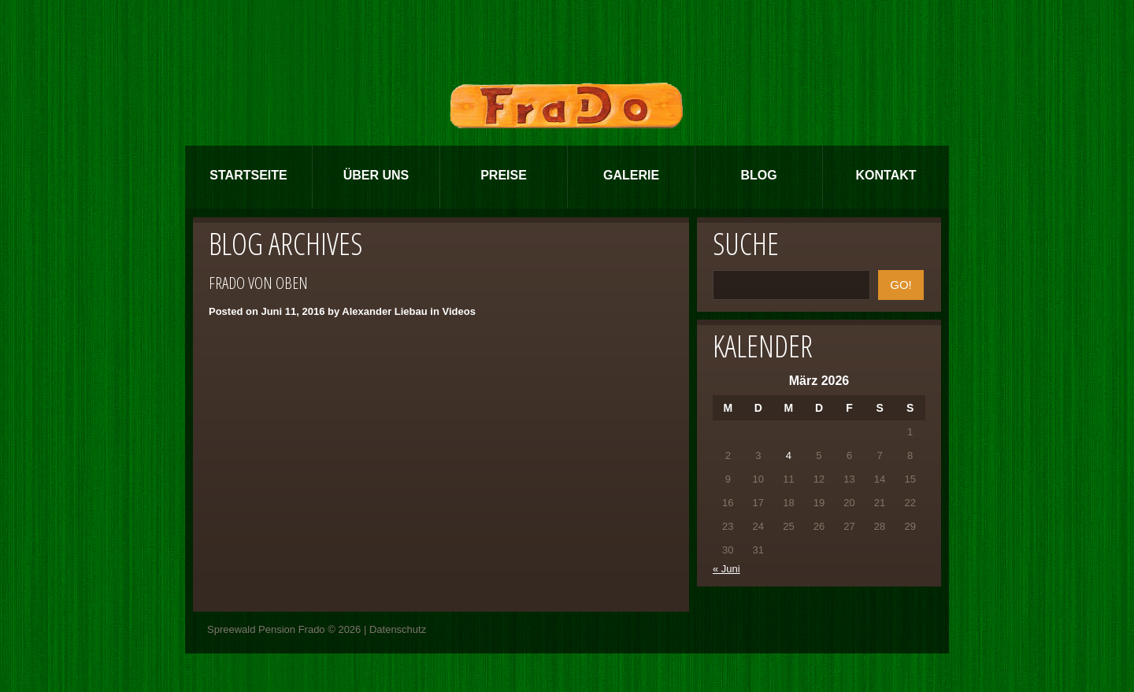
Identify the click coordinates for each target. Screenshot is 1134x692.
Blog (758, 175)
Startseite (248, 175)
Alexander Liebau (384, 311)
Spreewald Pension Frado (266, 629)
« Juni (726, 569)
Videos (458, 311)
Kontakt (885, 175)
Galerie (631, 175)
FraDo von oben (258, 283)
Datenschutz (397, 629)
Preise (503, 175)
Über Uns (376, 175)
